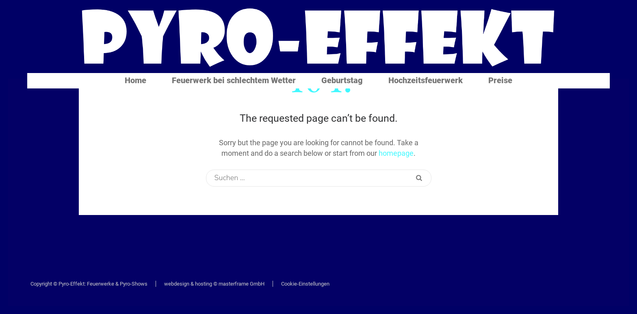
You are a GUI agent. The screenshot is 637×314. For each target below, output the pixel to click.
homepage (396, 153)
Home (135, 80)
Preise (500, 80)
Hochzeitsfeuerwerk (425, 80)
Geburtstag (342, 80)
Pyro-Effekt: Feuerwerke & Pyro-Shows (102, 284)
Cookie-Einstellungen (305, 284)
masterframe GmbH (241, 284)
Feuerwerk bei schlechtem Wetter (234, 80)
